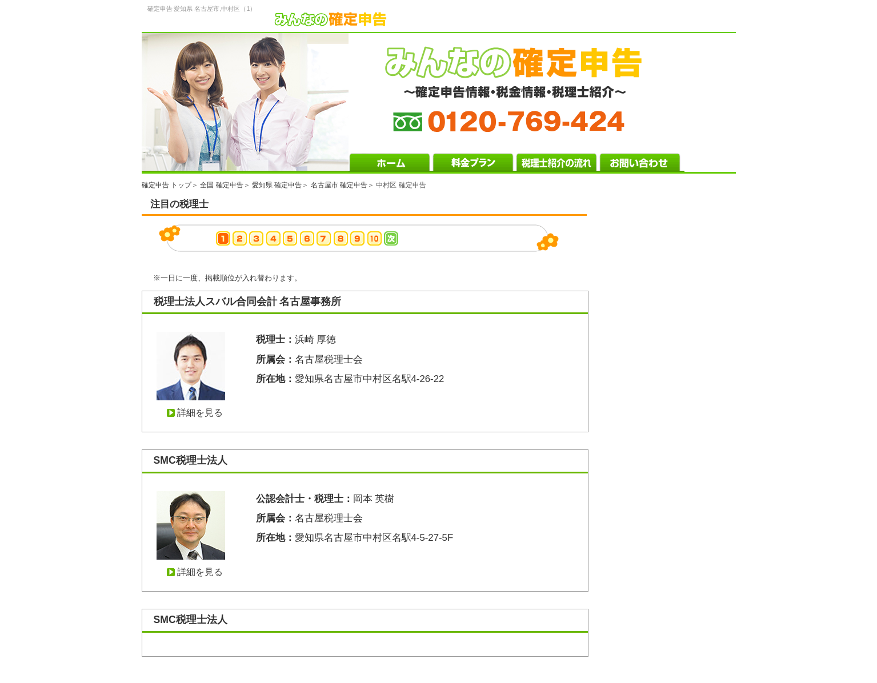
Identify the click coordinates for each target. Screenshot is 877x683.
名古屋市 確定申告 (339, 185)
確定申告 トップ (166, 185)
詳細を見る (200, 412)
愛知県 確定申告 (277, 185)
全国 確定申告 (221, 185)
